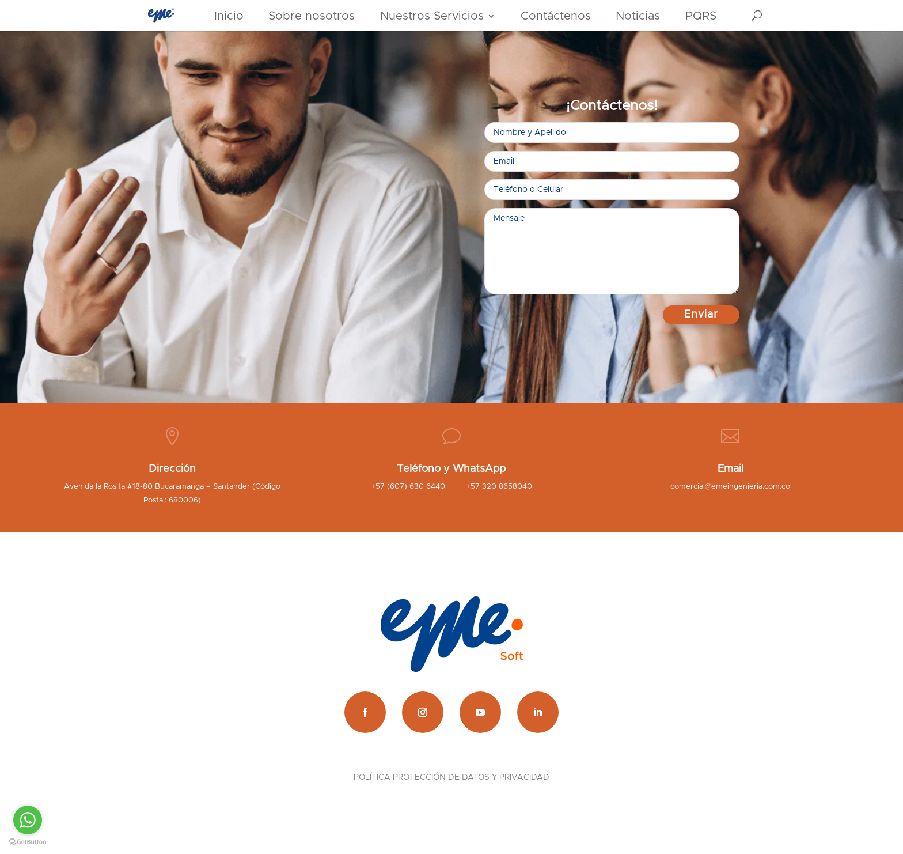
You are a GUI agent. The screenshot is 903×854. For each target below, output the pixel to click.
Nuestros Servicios (432, 16)
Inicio (229, 16)
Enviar (701, 314)
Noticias (638, 16)
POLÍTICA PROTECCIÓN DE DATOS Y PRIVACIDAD (451, 777)
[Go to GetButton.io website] (27, 842)
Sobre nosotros (311, 16)
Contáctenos (556, 16)
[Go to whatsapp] (27, 820)
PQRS (700, 16)
